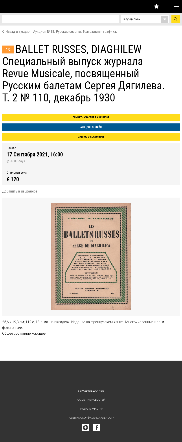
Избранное (156, 6)
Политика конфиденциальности (91, 417)
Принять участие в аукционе (91, 117)
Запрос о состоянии (91, 136)
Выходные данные (91, 390)
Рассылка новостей (91, 399)
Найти (175, 19)
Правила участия (91, 408)
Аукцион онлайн (91, 127)
